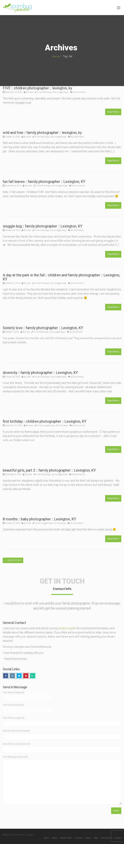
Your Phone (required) (14, 718)
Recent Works (66, 838)
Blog (96, 838)
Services (79, 838)
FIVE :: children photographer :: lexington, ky (37, 88)
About (54, 838)
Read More (113, 111)
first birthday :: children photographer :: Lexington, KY (44, 421)
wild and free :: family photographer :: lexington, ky (42, 132)
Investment (106, 838)
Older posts (13, 560)
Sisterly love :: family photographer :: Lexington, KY (43, 328)
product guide (67, 628)
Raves (88, 838)
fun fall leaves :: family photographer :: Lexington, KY (44, 181)
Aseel (30, 92)
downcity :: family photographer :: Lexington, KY (40, 372)
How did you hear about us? (16, 744)
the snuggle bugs (61, 92)
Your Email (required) (28, 707)
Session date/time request (16, 731)
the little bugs (45, 92)
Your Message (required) (15, 757)
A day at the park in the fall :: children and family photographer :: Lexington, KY (61, 277)
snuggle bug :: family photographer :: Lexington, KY (42, 226)
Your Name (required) (28, 694)
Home (55, 56)
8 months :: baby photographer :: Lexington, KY (39, 519)
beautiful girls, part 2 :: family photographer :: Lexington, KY (49, 470)
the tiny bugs (62, 425)
